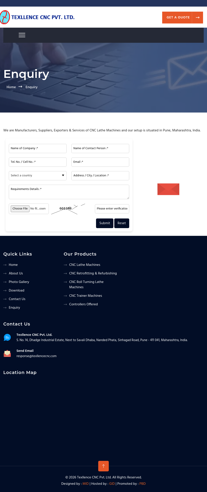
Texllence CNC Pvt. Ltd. (94, 477)
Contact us (17, 299)
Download (16, 290)
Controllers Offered (83, 304)
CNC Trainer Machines (85, 296)
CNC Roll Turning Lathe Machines (86, 284)
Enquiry (14, 307)
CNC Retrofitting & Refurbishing (93, 273)
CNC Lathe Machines (84, 265)
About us (16, 273)
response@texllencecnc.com (36, 356)
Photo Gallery (19, 282)
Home (11, 87)
